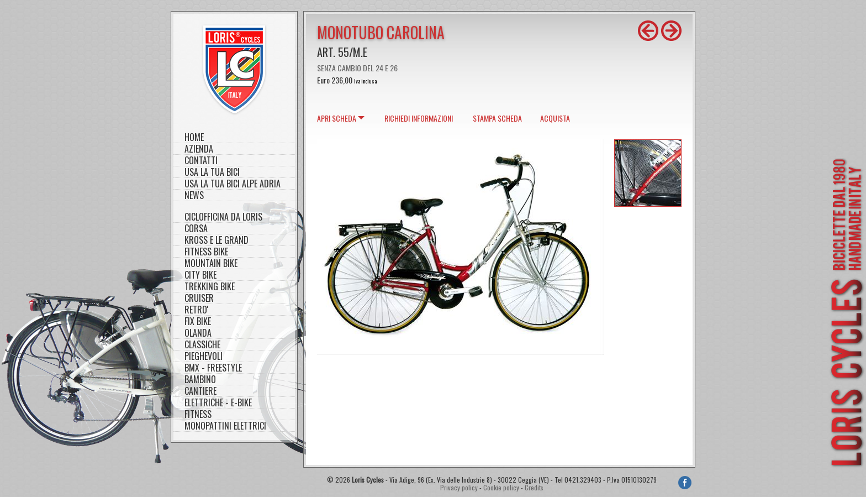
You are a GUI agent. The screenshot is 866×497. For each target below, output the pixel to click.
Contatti (201, 160)
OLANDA (198, 333)
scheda (336, 118)
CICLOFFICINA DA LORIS (223, 217)
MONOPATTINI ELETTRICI (225, 426)
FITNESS (198, 414)
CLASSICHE (202, 344)
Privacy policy (459, 487)
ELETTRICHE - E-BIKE (218, 403)
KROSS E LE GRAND (216, 240)
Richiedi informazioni (418, 118)
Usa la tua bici (212, 172)
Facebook (684, 482)
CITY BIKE (200, 275)
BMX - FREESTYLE (213, 368)
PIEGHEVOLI (203, 356)
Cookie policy (501, 487)
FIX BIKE (197, 321)
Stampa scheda (497, 118)
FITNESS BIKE (206, 252)
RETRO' (196, 310)
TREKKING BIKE (209, 286)
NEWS (194, 195)
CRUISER (199, 298)
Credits (534, 487)
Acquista (555, 118)
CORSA (196, 228)
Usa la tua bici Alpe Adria (232, 184)
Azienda (198, 149)
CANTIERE (200, 391)
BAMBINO (200, 379)
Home (194, 137)
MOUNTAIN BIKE (210, 263)
